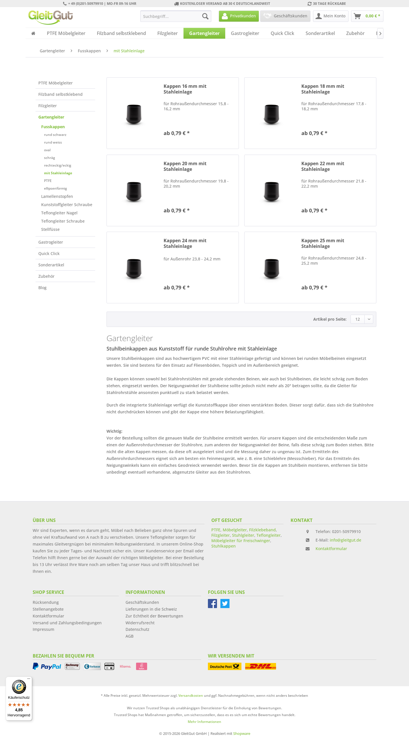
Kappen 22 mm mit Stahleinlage (322, 166)
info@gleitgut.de (345, 540)
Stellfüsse (50, 229)
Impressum (43, 629)
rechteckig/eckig (57, 165)
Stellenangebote (48, 609)
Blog (42, 287)
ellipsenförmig (55, 188)
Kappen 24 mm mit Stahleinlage (185, 243)
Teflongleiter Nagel (59, 212)
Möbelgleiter (235, 529)
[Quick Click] (282, 33)
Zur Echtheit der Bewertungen (154, 616)
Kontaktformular (331, 548)
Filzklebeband (262, 529)
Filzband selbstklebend (60, 94)
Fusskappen (53, 126)
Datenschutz (137, 629)
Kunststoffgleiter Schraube (66, 204)
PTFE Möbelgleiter (55, 83)
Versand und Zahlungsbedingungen (67, 622)
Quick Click (49, 253)
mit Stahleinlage (58, 173)
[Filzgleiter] (167, 33)
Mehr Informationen (204, 721)
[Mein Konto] (331, 16)
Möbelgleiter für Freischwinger (240, 540)
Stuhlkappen (223, 546)
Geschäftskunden (142, 602)
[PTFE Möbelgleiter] (66, 33)
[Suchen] (205, 16)
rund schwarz (55, 134)
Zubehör (46, 276)
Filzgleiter (47, 105)
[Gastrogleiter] (245, 33)
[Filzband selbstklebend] (121, 33)
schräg (49, 157)
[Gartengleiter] (204, 33)
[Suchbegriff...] (175, 16)
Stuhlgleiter (243, 535)
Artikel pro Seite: (330, 319)
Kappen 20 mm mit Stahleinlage (185, 166)
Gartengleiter (51, 117)
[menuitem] (175, 16)
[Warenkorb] (367, 16)
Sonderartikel (51, 265)
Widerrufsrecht (140, 622)
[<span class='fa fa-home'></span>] (33, 33)
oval (47, 150)
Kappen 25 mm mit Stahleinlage (322, 243)
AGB (129, 636)
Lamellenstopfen (57, 196)
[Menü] (28, 680)
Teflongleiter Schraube (63, 221)
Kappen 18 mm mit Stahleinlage (322, 89)
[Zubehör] (355, 33)
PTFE (48, 180)
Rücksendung (46, 602)
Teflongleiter (268, 535)
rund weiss (53, 142)
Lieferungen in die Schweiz (151, 609)
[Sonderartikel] (320, 33)
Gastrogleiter (50, 242)
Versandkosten (190, 695)
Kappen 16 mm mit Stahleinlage (185, 89)
